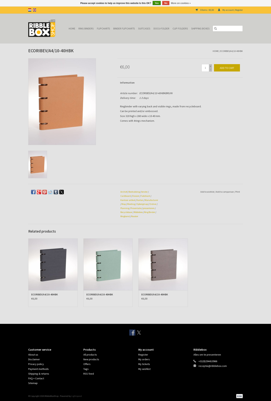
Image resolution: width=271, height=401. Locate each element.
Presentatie (136, 208)
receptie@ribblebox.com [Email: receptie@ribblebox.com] (213, 366)
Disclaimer (34, 359)
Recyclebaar (126, 212)
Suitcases (144, 28)
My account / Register (230, 9)
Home (72, 28)
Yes (157, 3)
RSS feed (88, 373)
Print (237, 191)
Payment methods (38, 369)
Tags (86, 369)
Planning (124, 208)
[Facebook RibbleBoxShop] (132, 333)
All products (90, 354)
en (34, 10)
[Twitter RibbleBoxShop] (139, 333)
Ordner (152, 204)
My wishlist (144, 369)
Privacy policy (36, 364)
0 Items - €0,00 (205, 9)
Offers (87, 364)
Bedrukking (134, 191)
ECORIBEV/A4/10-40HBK (231, 51)
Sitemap (33, 383)
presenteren (149, 208)
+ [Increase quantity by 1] (210, 66)
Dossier (135, 195)
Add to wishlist (207, 191)
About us (33, 354)
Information (127, 82)
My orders (144, 359)
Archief (123, 191)
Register (143, 354)
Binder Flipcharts (124, 28)
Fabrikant (145, 195)
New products (91, 359)
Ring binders (86, 28)
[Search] (228, 28)
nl (29, 10)
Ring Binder (149, 212)
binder (144, 191)
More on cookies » (181, 3)
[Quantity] (205, 68)
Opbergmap (142, 204)
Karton (140, 200)
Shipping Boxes (200, 28)
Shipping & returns (38, 373)
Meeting (131, 204)
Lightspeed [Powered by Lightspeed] (76, 396)
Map (124, 204)
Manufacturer (151, 200)
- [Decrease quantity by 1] (210, 69)
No (165, 3)
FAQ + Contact (36, 378)
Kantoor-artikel (127, 200)
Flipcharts (103, 28)
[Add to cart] (227, 67)
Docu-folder (161, 28)
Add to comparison (225, 191)
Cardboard (125, 195)
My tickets (144, 364)
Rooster (134, 216)
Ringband (125, 216)
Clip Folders (180, 28)
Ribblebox (138, 212)
